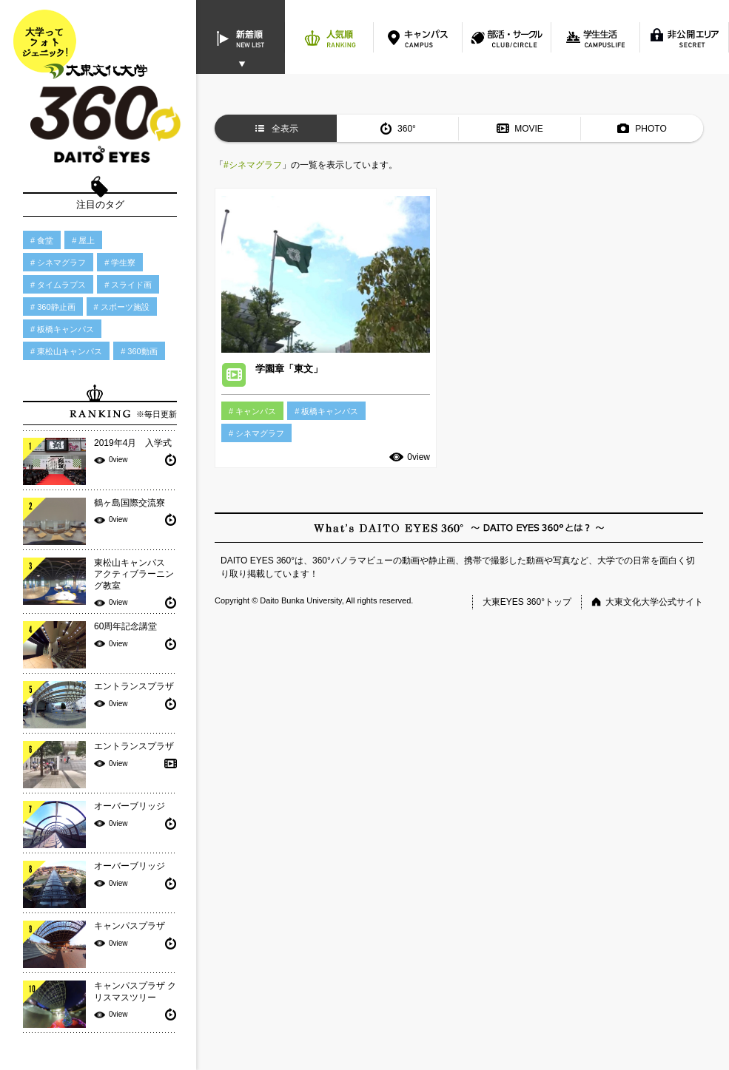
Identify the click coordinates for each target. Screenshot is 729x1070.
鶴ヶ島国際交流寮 (129, 503)
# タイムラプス (58, 284)
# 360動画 (139, 351)
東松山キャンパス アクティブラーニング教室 (134, 574)
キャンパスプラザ (129, 926)
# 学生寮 (119, 262)
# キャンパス (252, 411)
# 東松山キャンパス (66, 351)
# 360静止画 (52, 306)
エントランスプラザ (134, 686)
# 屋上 (83, 240)
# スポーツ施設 (122, 306)
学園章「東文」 (289, 368)
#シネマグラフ (253, 165)
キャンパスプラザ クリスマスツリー (135, 992)
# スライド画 (128, 284)
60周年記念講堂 (125, 626)
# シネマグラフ (58, 262)
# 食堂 (41, 240)
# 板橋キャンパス (62, 329)
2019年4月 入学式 (133, 443)
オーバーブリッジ (129, 806)
